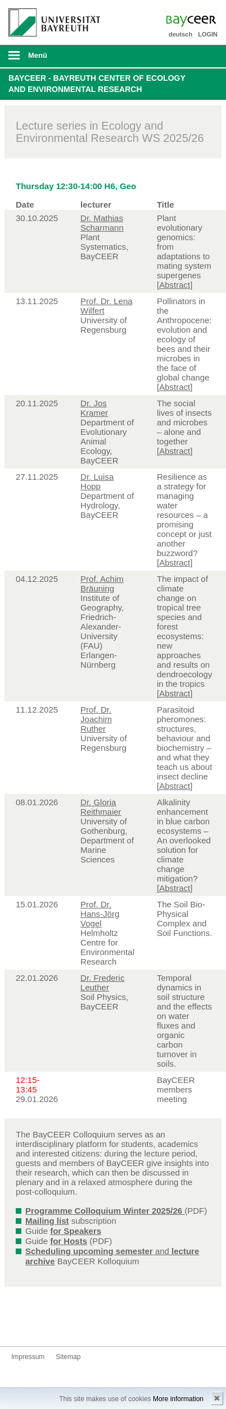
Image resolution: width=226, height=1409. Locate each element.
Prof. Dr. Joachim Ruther (96, 719)
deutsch (180, 34)
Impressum (27, 1357)
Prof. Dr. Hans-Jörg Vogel (99, 913)
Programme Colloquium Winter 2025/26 (104, 1210)
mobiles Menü (49, 59)
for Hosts (68, 1241)
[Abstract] (174, 285)
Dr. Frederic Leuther (102, 982)
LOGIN (208, 34)
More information (178, 1399)
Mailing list (47, 1221)
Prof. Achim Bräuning (102, 583)
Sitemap (68, 1357)
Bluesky (20, 1325)
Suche (197, 56)
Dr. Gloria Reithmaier (100, 806)
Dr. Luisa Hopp (97, 481)
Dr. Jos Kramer (94, 407)
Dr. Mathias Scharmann (102, 222)
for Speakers (75, 1231)
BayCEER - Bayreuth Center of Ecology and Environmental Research (97, 84)
